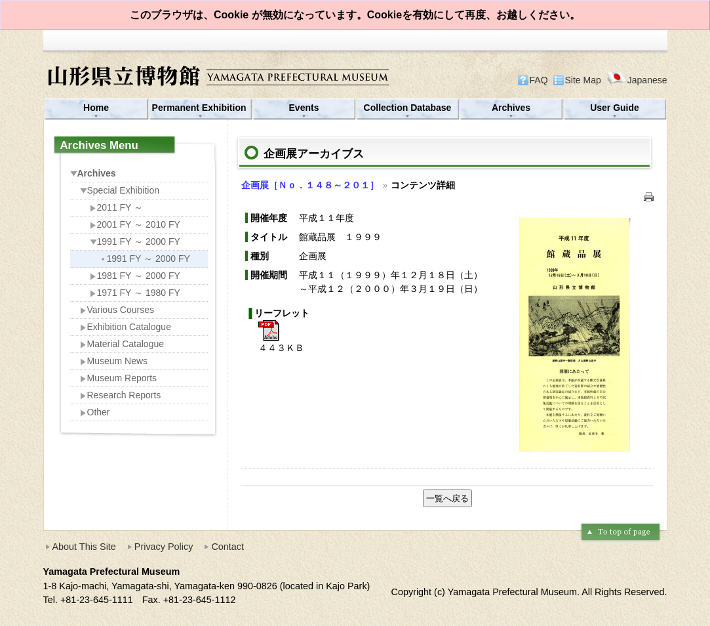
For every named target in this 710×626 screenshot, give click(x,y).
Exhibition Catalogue (125, 327)
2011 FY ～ (117, 207)
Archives (511, 107)
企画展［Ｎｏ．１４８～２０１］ (310, 185)
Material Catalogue (122, 344)
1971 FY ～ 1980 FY (135, 292)
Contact (227, 546)
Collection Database (408, 107)
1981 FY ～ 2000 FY (135, 275)
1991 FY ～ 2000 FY (135, 241)
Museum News (114, 361)
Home (96, 107)
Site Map (583, 80)
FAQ (539, 80)
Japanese (636, 79)
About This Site (84, 546)
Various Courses (117, 309)
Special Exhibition (120, 190)
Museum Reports (118, 378)
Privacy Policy (163, 546)
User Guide (614, 107)
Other (95, 412)
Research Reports (120, 395)
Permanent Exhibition (200, 107)
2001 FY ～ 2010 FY (135, 224)
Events (304, 107)
